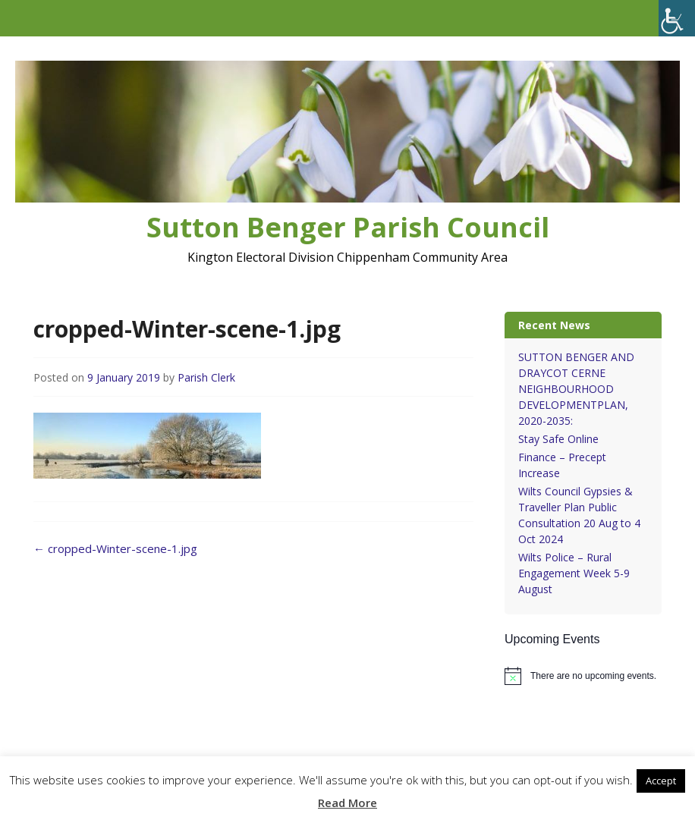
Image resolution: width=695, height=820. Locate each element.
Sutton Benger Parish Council (347, 227)
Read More (347, 802)
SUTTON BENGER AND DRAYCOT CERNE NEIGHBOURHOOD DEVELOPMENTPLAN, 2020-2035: (576, 389)
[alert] (583, 676)
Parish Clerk (206, 377)
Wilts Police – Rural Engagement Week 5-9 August (574, 573)
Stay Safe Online (558, 439)
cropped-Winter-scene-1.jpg (115, 548)
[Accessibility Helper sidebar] (677, 18)
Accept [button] (661, 780)
